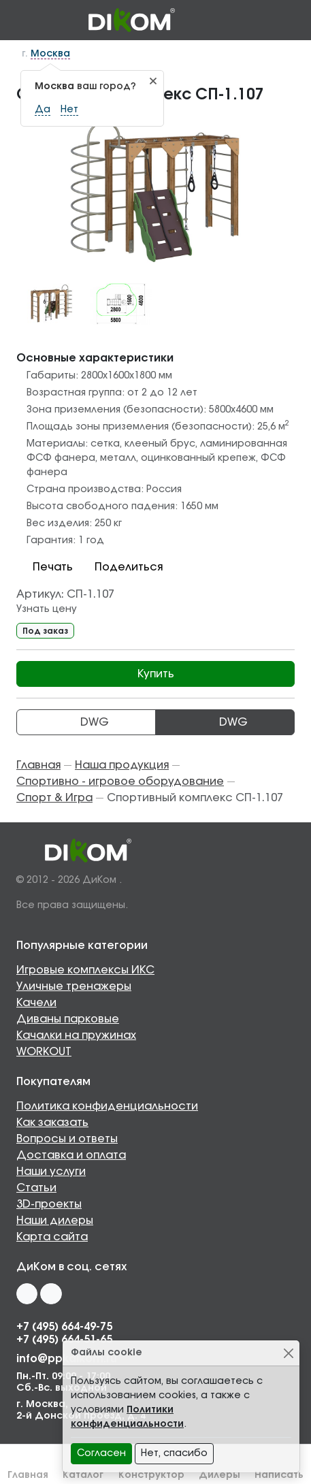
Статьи (36, 1187)
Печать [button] (44, 567)
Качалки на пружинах (76, 1035)
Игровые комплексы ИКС (85, 970)
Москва (50, 54)
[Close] (288, 1353)
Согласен (101, 1453)
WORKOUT (43, 1051)
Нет (69, 109)
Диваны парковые (67, 1019)
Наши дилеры (54, 1220)
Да (42, 109)
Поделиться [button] (120, 567)
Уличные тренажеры (73, 986)
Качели (36, 1002)
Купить (155, 673)
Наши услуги (51, 1171)
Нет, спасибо (174, 1453)
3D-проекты (49, 1204)
